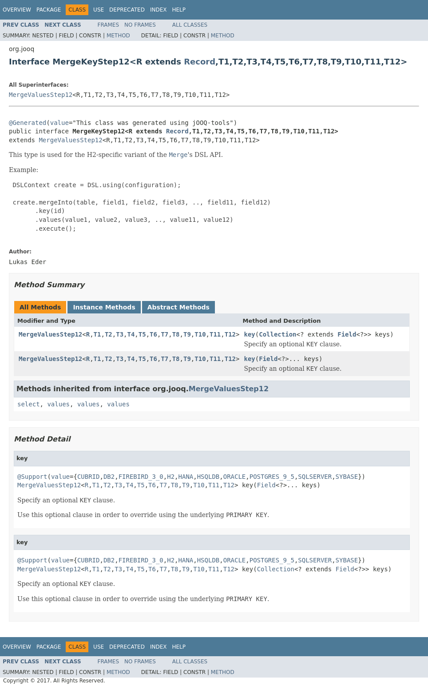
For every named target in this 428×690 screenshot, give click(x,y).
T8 (176, 334)
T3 (119, 334)
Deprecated (127, 10)
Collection (277, 334)
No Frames (140, 25)
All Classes (189, 25)
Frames (108, 25)
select (28, 404)
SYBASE (347, 476)
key (249, 334)
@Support (32, 476)
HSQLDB (208, 476)
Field (346, 334)
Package (48, 10)
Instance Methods (104, 307)
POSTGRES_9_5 (272, 476)
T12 (230, 334)
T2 (108, 334)
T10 (200, 334)
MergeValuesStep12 (40, 94)
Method (118, 35)
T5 (142, 334)
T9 (187, 334)
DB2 (109, 476)
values (58, 404)
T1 (97, 334)
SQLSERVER (315, 476)
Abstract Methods (178, 307)
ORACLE (234, 476)
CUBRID (88, 476)
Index (158, 10)
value (59, 122)
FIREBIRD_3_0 (141, 476)
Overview (17, 10)
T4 (131, 334)
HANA (186, 476)
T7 (164, 334)
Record (199, 61)
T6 (153, 334)
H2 (170, 476)
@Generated (27, 122)
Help (179, 10)
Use (98, 10)
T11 (215, 334)
